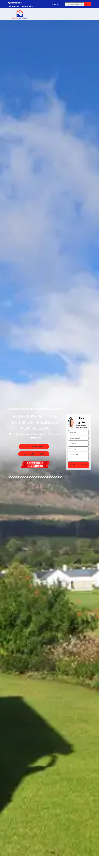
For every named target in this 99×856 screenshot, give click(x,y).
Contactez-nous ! (34, 453)
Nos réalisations (34, 446)
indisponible (15, 2)
